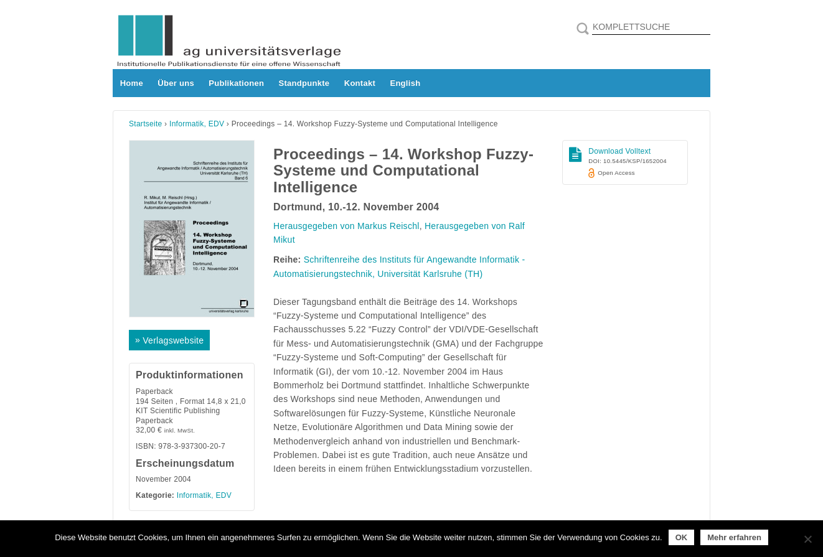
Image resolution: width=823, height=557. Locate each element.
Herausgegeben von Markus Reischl (346, 226)
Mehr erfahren (734, 537)
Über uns (176, 83)
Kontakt (359, 83)
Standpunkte (304, 83)
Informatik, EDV (196, 123)
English (405, 83)
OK (681, 537)
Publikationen (236, 83)
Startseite (145, 123)
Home (131, 83)
